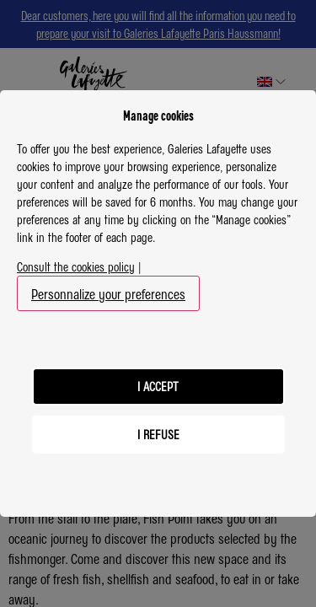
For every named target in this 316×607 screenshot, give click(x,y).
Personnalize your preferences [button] (108, 293)
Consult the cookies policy (76, 266)
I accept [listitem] (158, 386)
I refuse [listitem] (158, 434)
